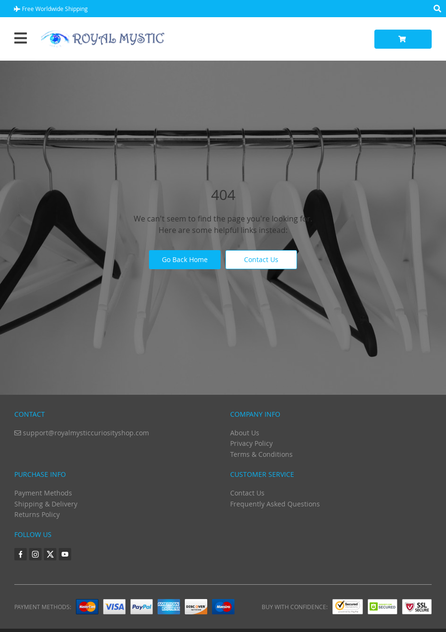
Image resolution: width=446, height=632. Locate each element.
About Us (244, 432)
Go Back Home (185, 259)
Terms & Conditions (261, 454)
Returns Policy (37, 514)
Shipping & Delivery (45, 503)
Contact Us (261, 259)
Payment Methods (43, 492)
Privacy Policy (251, 443)
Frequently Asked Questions (275, 503)
